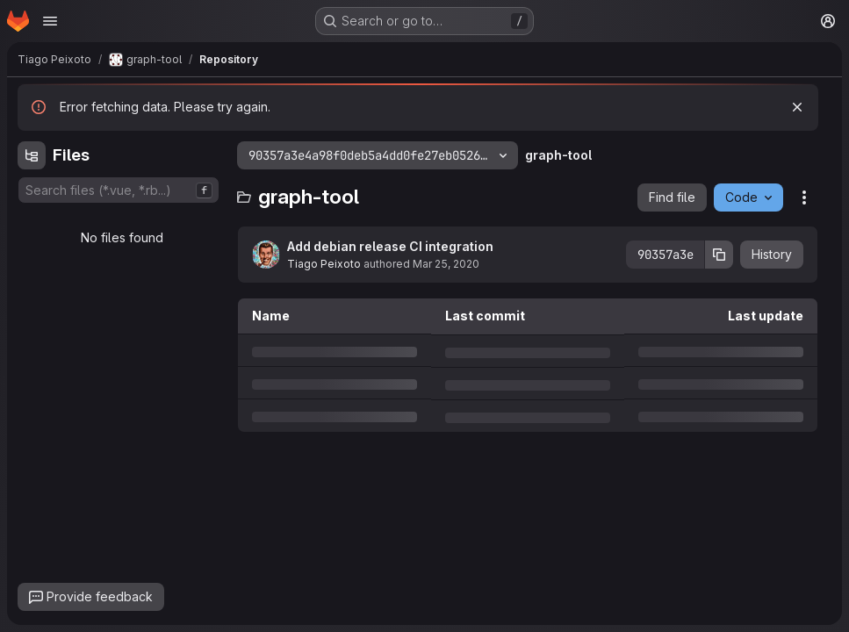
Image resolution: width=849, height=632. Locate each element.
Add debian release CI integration (390, 246)
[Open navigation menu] (50, 21)
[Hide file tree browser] (32, 155)
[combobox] (118, 190)
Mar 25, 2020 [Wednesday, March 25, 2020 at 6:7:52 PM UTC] (446, 263)
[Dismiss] (797, 107)
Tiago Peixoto (324, 263)
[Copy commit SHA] (719, 255)
